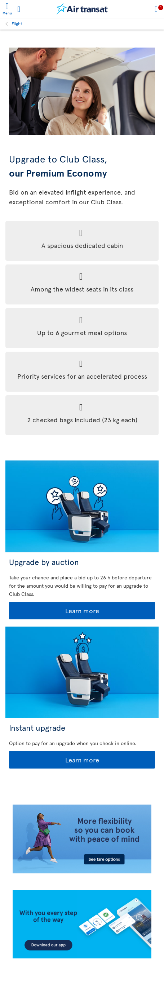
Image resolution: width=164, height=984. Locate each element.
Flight (17, 23)
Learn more (54, 610)
